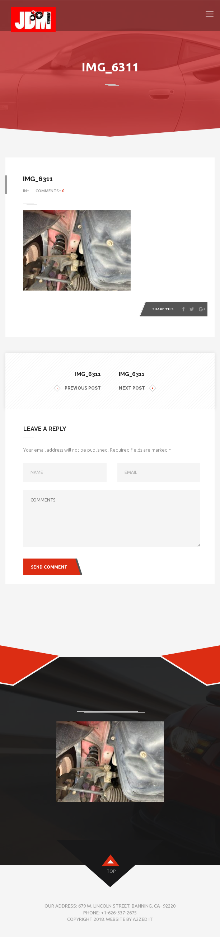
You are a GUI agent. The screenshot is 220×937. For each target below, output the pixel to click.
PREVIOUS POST (77, 388)
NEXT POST (137, 388)
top (111, 871)
